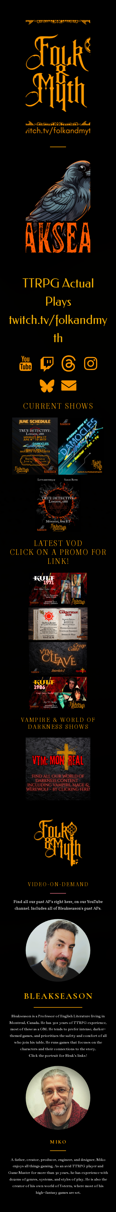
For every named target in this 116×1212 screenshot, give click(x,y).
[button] (25, 363)
